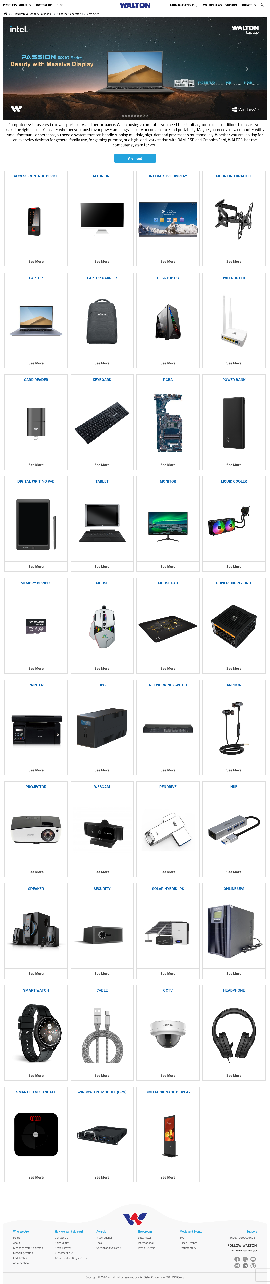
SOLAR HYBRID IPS (168, 888)
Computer (93, 14)
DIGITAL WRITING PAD (36, 481)
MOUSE (102, 583)
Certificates (20, 1258)
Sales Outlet (62, 1243)
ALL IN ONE (102, 176)
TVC (182, 1237)
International (104, 1237)
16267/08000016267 (243, 1237)
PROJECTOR (36, 787)
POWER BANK (234, 380)
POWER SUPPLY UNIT (234, 583)
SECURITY (102, 888)
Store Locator (63, 1248)
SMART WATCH (36, 990)
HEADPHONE (234, 990)
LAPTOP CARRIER (102, 278)
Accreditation (21, 1263)
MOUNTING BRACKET (234, 176)
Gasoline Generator (69, 14)
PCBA (168, 380)
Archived (135, 158)
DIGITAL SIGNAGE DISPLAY (168, 1092)
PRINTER (36, 685)
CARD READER (36, 380)
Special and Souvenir (108, 1248)
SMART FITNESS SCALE (36, 1092)
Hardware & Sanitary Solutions (32, 14)
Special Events (188, 1243)
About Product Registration (71, 1258)
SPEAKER (36, 888)
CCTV (168, 990)
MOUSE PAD (168, 583)
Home (16, 1237)
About (16, 1243)
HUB (234, 787)
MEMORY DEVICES (36, 583)
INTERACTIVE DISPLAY (168, 176)
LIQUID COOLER (234, 481)
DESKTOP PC (168, 278)
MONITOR (168, 481)
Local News (145, 1237)
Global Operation (23, 1253)
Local (99, 1243)
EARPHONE (233, 685)
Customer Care (64, 1253)
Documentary (188, 1248)
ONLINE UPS (234, 888)
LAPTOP (36, 278)
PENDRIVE (168, 787)
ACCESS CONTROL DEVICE (36, 176)
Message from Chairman (28, 1248)
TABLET (102, 481)
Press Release (146, 1248)
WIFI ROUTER (234, 278)
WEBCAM (102, 787)
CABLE (102, 990)
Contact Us (61, 1237)
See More (36, 261)
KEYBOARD (102, 380)
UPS (102, 685)
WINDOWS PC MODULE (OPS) (101, 1092)
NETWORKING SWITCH (168, 685)
